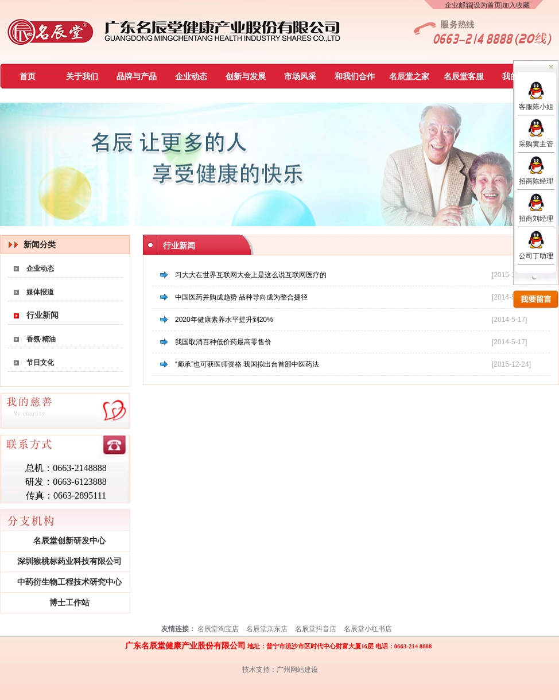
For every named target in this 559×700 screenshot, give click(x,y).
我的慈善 (518, 76)
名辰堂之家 (409, 76)
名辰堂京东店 (267, 629)
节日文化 (40, 363)
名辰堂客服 (464, 76)
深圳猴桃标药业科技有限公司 (69, 561)
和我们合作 (355, 76)
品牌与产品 (137, 76)
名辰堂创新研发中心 (69, 540)
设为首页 (487, 5)
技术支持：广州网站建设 (280, 670)
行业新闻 (42, 315)
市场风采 (300, 76)
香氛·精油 (41, 339)
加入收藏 (516, 5)
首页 (28, 76)
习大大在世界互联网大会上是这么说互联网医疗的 (251, 275)
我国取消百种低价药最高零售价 (223, 342)
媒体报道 (40, 292)
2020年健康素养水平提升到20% (224, 320)
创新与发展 (246, 76)
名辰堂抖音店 (315, 629)
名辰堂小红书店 (368, 629)
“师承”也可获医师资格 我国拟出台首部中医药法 (247, 364)
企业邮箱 (458, 5)
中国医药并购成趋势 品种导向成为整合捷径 (241, 297)
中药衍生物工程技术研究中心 (69, 582)
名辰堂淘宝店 (218, 629)
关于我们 (82, 76)
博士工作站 (69, 602)
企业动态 (191, 76)
